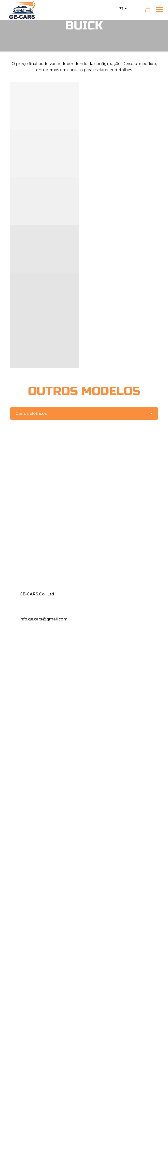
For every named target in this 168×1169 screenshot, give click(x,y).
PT (121, 8)
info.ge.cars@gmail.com (44, 619)
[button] (148, 10)
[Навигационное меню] (159, 9)
